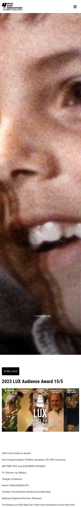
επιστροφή (42, 316)
